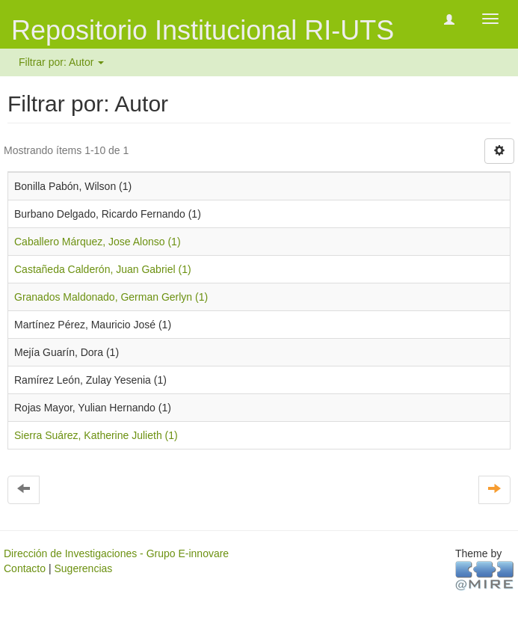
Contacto (25, 568)
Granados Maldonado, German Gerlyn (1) (111, 297)
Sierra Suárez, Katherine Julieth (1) (96, 435)
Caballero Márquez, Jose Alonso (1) (97, 242)
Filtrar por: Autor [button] (61, 62)
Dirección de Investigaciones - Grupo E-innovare (116, 553)
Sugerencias (83, 568)
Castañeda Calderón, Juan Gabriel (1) (102, 269)
